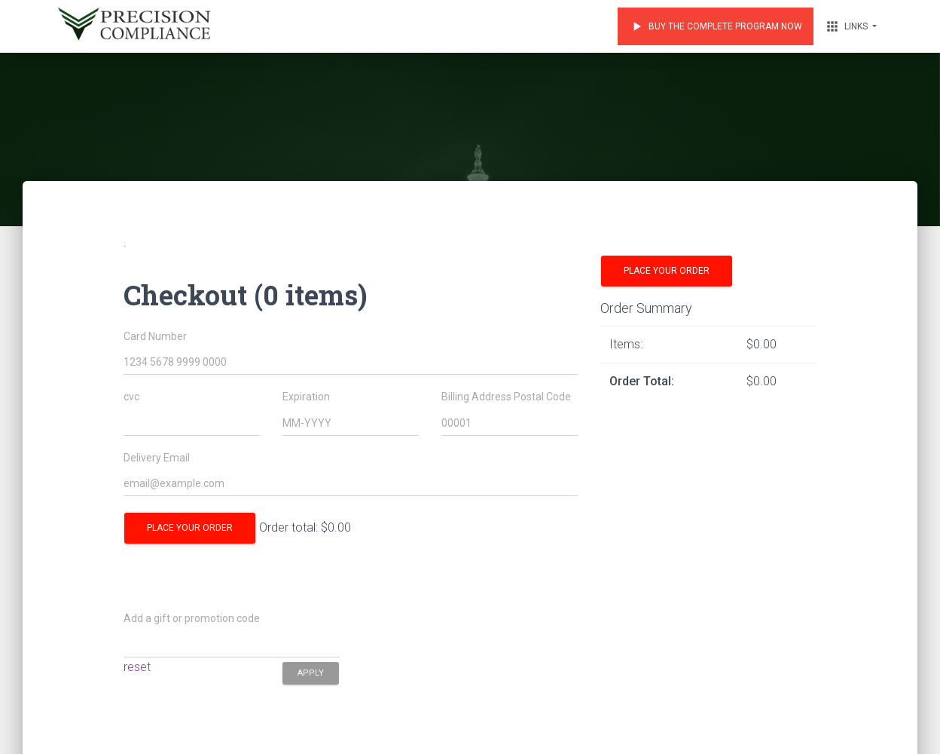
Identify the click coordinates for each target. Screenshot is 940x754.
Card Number (155, 336)
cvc (131, 397)
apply (311, 672)
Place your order (190, 528)
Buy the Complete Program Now (715, 26)
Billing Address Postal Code (506, 397)
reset (137, 667)
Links (847, 26)
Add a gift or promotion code (192, 618)
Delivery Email (157, 458)
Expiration (306, 397)
